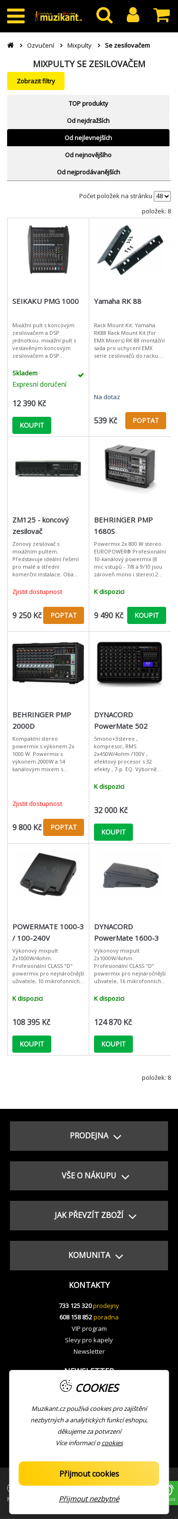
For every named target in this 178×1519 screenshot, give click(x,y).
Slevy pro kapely (89, 1340)
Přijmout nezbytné (89, 1498)
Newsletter (89, 1351)
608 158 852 (75, 1317)
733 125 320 (75, 1305)
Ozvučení (40, 45)
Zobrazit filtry (36, 81)
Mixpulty (79, 45)
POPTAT (145, 420)
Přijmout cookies (89, 1474)
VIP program (89, 1328)
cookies (112, 1443)
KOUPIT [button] (31, 425)
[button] (89, 1136)
